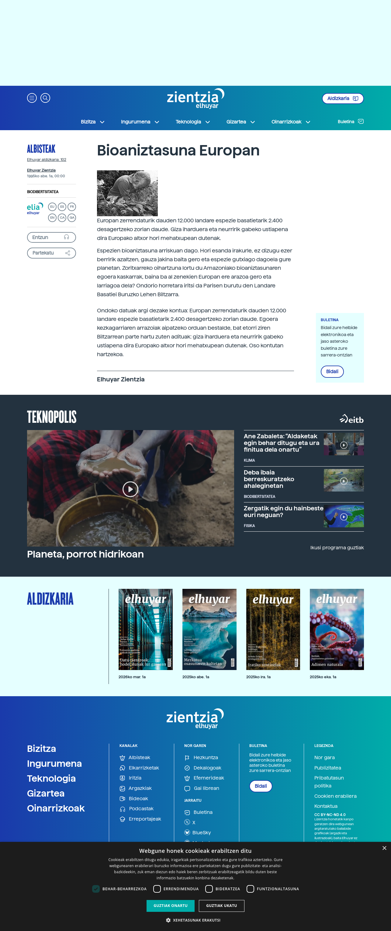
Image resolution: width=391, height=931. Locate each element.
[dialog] (195, 886)
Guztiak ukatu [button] (221, 905)
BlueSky (197, 832)
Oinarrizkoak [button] (291, 122)
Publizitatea (327, 768)
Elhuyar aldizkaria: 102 (46, 160)
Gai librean (201, 788)
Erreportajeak (140, 819)
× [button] (384, 848)
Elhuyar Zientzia (41, 170)
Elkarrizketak (139, 768)
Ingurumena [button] (140, 122)
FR (72, 207)
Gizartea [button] (241, 122)
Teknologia (51, 778)
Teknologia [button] (193, 122)
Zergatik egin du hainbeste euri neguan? (284, 512)
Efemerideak (204, 778)
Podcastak (136, 809)
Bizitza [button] (93, 122)
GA (72, 218)
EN (52, 218)
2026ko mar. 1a (132, 677)
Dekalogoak (202, 768)
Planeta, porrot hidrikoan (85, 554)
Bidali (332, 371)
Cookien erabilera (335, 796)
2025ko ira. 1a (258, 677)
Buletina (351, 121)
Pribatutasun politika (329, 782)
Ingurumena (54, 763)
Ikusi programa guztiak (337, 548)
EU (52, 207)
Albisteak (41, 148)
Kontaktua (325, 806)
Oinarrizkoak (56, 808)
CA (62, 218)
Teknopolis (52, 416)
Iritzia (130, 778)
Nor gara (324, 757)
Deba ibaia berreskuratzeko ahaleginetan (269, 479)
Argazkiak (135, 788)
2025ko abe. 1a (195, 677)
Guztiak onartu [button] (171, 905)
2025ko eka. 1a (323, 677)
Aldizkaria (342, 99)
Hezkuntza (201, 758)
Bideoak (133, 799)
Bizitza (41, 748)
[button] (32, 97)
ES (62, 207)
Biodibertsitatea (42, 192)
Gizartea (46, 793)
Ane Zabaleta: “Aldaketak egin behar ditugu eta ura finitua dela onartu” (282, 442)
